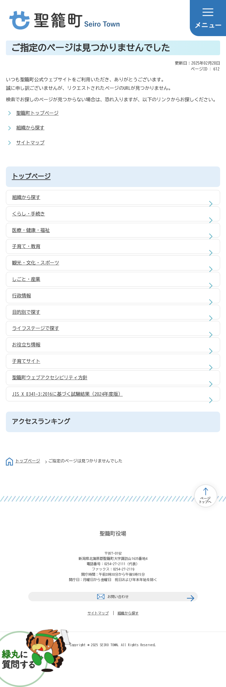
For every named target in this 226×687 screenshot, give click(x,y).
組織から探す (30, 127)
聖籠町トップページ (37, 113)
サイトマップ (30, 142)
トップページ (31, 176)
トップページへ (205, 495)
